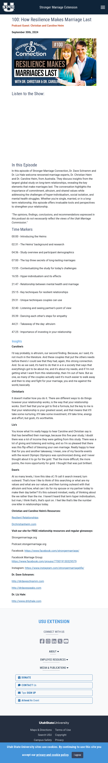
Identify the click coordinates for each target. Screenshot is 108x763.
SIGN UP (27, 692)
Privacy (59, 740)
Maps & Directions (41, 730)
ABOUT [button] (54, 651)
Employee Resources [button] (54, 659)
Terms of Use (63, 730)
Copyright (60, 734)
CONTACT (27, 685)
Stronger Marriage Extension (58, 7)
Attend (28, 700)
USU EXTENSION (54, 621)
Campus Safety (43, 740)
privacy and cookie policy (52, 755)
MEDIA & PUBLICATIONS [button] (54, 667)
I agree (77, 755)
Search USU (45, 734)
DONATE (24, 677)
